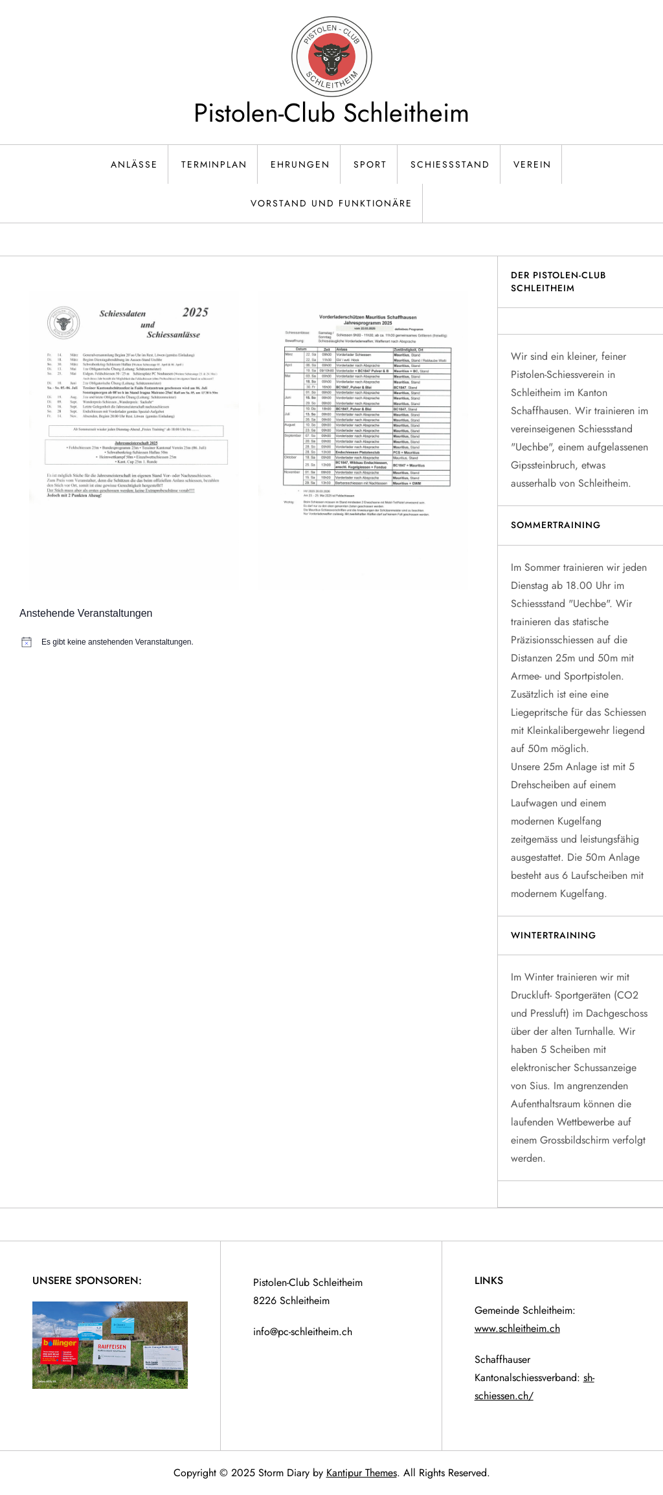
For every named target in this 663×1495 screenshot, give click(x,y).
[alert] (248, 642)
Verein (532, 164)
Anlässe (134, 164)
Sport (370, 164)
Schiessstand (450, 164)
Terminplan (214, 164)
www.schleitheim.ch (517, 1328)
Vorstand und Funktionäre (331, 203)
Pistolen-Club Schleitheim (331, 112)
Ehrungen (300, 164)
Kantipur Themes (361, 1472)
